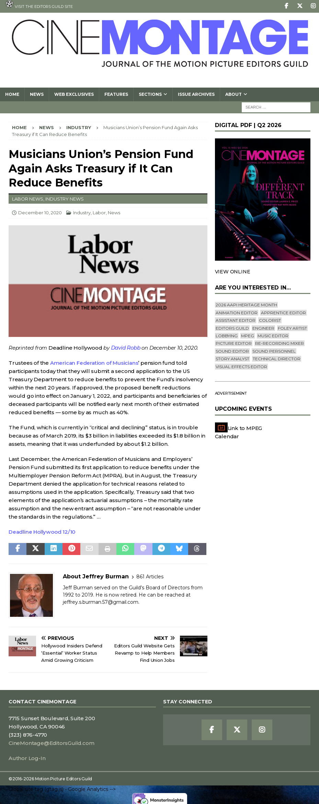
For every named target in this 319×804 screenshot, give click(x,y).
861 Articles (149, 577)
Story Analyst (232, 358)
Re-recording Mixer (279, 343)
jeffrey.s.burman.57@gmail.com (100, 602)
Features (116, 94)
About (233, 94)
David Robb (125, 347)
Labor (99, 212)
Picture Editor (234, 343)
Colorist (270, 320)
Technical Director (276, 358)
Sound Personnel (274, 351)
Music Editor (273, 335)
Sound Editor (232, 351)
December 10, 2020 (40, 212)
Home (12, 94)
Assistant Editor (235, 320)
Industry (82, 212)
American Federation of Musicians (94, 363)
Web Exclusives (74, 94)
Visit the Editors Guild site (39, 4)
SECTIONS (150, 94)
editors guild (232, 328)
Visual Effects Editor (241, 366)
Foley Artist (292, 328)
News (37, 94)
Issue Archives (196, 94)
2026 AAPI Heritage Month (246, 304)
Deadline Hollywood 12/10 (42, 532)
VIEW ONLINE (232, 272)
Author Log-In (27, 758)
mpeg (247, 335)
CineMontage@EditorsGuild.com (51, 743)
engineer (263, 328)
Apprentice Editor (283, 312)
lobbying (227, 335)
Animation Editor (237, 312)
